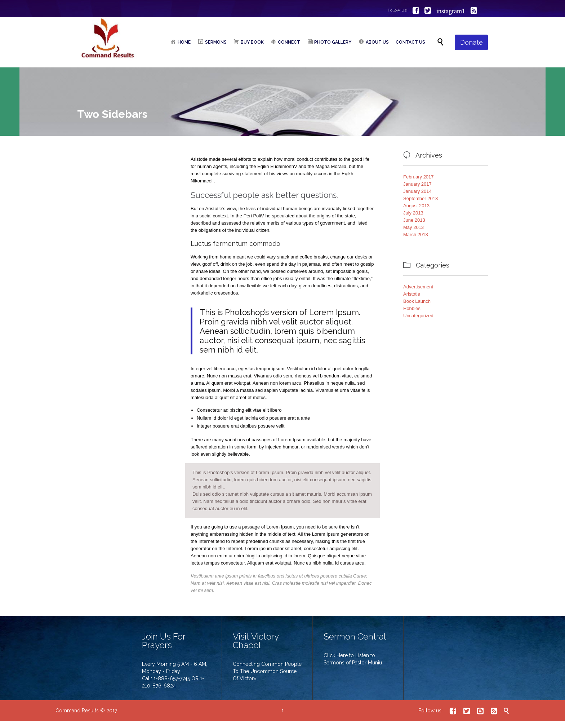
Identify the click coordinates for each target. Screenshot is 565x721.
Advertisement (418, 286)
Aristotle (411, 294)
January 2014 (417, 191)
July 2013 (413, 213)
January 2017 (417, 184)
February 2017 (418, 177)
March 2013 (415, 234)
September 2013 (420, 198)
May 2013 (413, 227)
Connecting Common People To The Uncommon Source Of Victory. (267, 671)
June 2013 (414, 220)
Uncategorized (418, 315)
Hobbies (412, 308)
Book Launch (417, 301)
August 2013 (416, 205)
